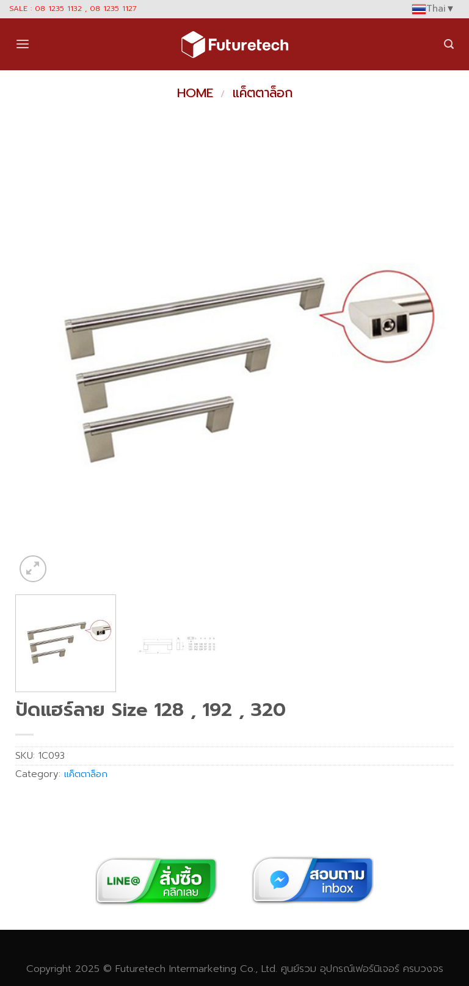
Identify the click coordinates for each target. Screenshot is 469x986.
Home (195, 93)
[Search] (449, 44)
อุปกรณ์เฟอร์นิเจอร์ (359, 968)
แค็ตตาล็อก (263, 93)
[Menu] (22, 44)
